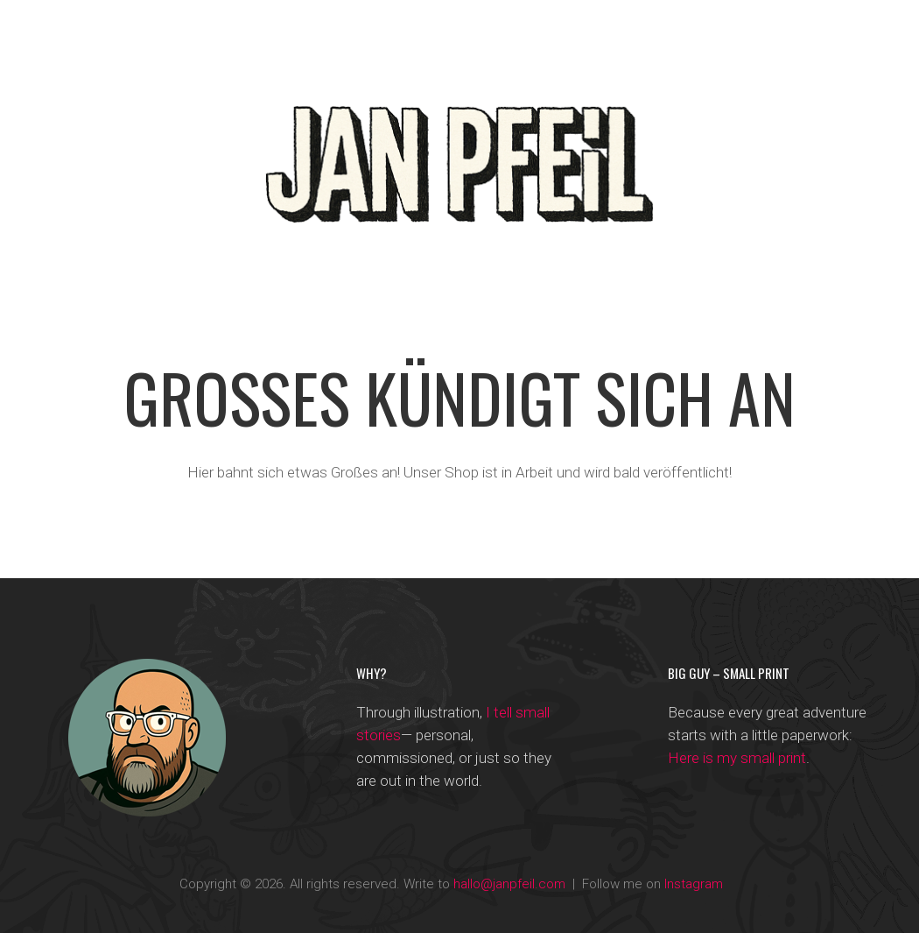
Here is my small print (737, 758)
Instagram (693, 884)
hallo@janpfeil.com (509, 884)
